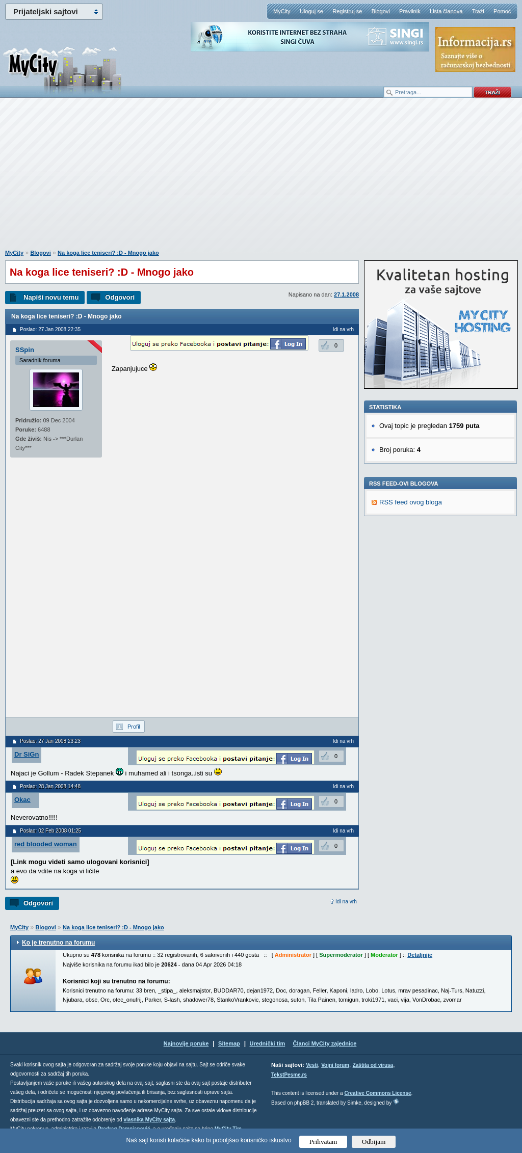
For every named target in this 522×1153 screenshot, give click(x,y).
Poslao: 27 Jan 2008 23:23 (50, 741)
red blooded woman (45, 844)
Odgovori (120, 297)
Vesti (312, 1065)
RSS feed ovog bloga (410, 502)
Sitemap (229, 1043)
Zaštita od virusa (373, 1065)
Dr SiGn (26, 754)
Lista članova (446, 11)
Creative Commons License (377, 1093)
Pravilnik (410, 11)
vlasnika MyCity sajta (149, 1119)
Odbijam (374, 1141)
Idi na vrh (346, 901)
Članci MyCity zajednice (325, 1043)
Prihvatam (323, 1141)
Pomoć (502, 11)
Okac (22, 799)
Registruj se (347, 11)
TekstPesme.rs (289, 1075)
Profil (133, 726)
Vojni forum (335, 1065)
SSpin (24, 350)
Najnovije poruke (186, 1043)
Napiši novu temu (51, 297)
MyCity (282, 11)
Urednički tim (267, 1043)
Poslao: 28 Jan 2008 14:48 (50, 786)
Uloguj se (311, 11)
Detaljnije (419, 955)
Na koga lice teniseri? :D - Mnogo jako (108, 253)
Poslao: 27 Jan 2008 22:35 (50, 329)
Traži (478, 11)
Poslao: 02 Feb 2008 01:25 (50, 831)
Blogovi (381, 11)
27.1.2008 (346, 294)
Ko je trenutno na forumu (58, 942)
